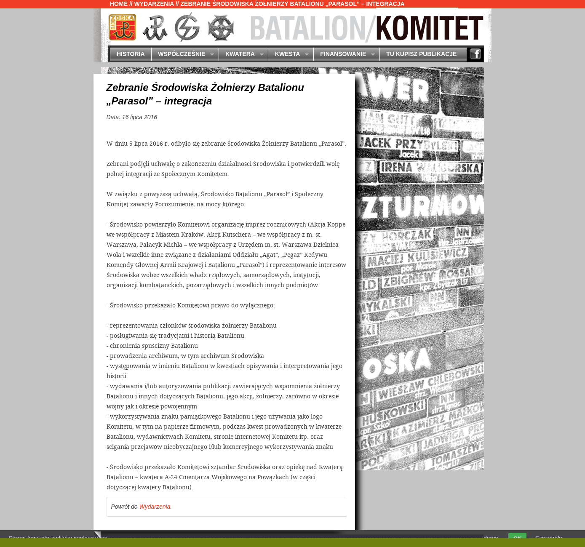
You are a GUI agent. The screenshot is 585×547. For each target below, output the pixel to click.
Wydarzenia (154, 3)
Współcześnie (182, 55)
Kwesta (288, 55)
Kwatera (241, 55)
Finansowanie (344, 55)
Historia (131, 54)
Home (119, 3)
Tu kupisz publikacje (421, 54)
